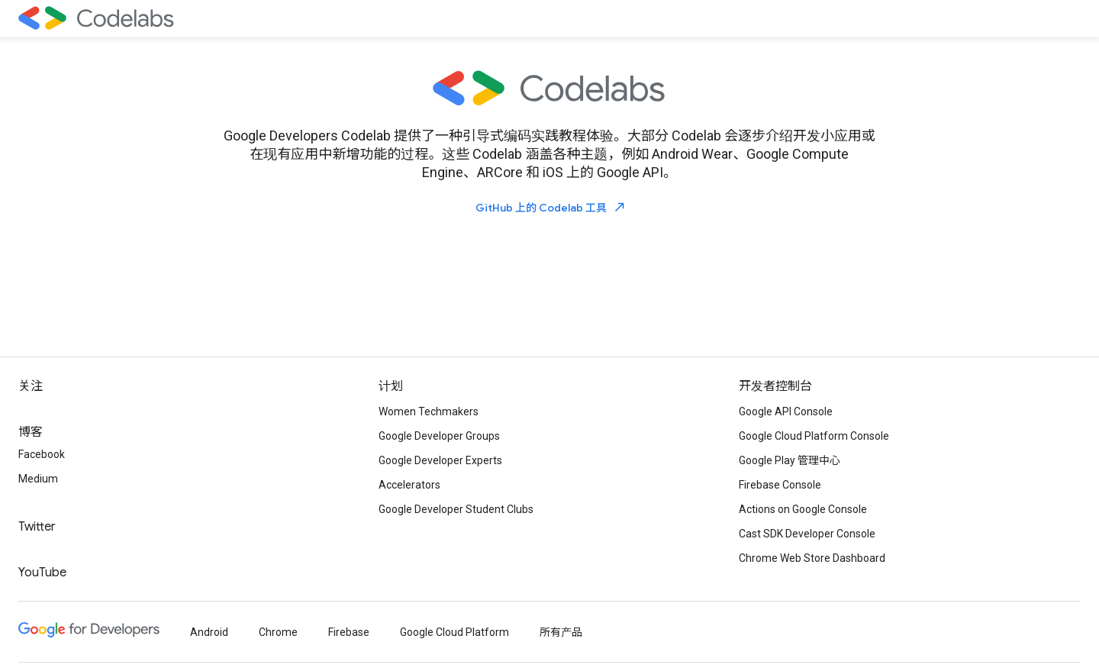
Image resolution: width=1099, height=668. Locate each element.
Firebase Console (780, 485)
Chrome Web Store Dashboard (812, 558)
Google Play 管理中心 (789, 460)
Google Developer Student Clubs (456, 509)
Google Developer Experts (440, 460)
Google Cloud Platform (454, 632)
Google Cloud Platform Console (814, 436)
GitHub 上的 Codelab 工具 (551, 207)
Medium (38, 479)
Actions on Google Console (803, 509)
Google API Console (786, 411)
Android (209, 632)
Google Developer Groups (439, 436)
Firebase (348, 632)
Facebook (41, 454)
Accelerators (409, 485)
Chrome (278, 632)
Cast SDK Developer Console (807, 534)
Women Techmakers (429, 411)
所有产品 (561, 632)
